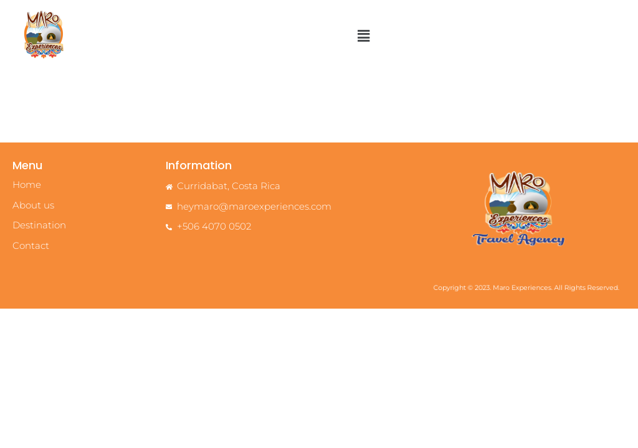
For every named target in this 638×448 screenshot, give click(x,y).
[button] (363, 36)
